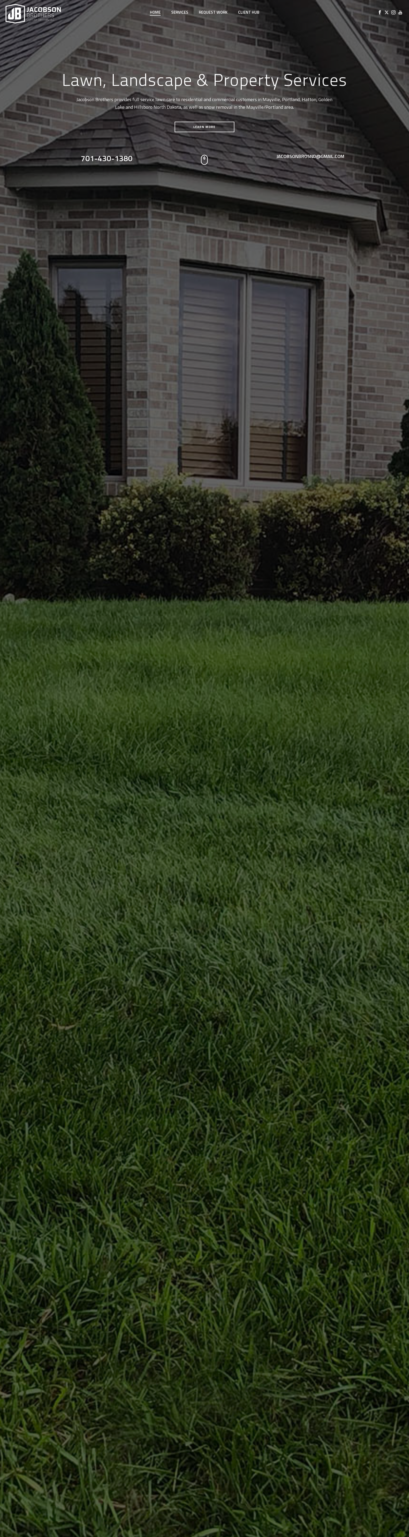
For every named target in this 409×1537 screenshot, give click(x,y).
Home (155, 12)
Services (179, 12)
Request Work (213, 12)
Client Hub (248, 12)
